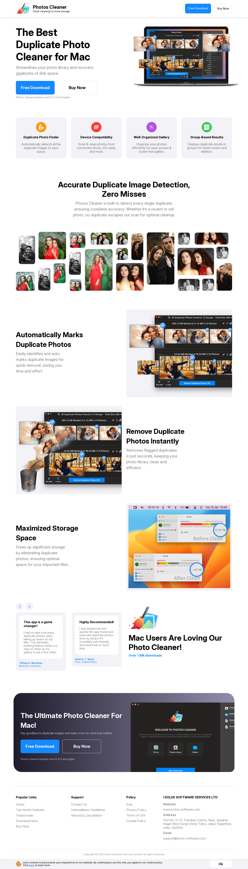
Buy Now (223, 8)
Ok (221, 864)
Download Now (27, 821)
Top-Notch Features (30, 810)
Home (20, 804)
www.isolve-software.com (181, 809)
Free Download (198, 8)
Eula (129, 804)
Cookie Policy (136, 821)
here (31, 865)
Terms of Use (135, 815)
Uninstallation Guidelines (88, 810)
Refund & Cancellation (86, 815)
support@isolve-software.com (184, 838)
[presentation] (20, 606)
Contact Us (79, 804)
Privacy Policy (136, 810)
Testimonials (24, 815)
